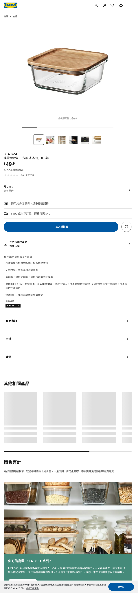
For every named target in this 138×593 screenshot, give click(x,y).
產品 (15, 16)
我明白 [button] (121, 586)
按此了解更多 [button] (32, 588)
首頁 (6, 16)
